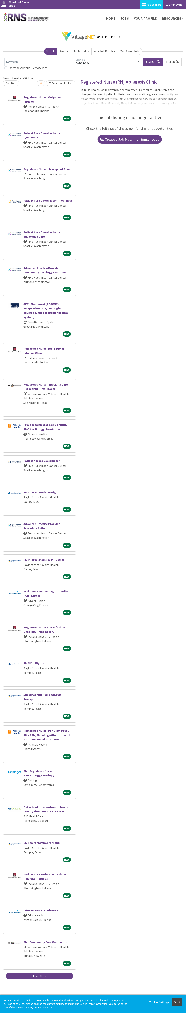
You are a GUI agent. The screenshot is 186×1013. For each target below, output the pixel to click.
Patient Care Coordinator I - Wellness (47, 200)
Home (110, 18)
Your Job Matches (105, 51)
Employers (174, 4)
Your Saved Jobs (130, 51)
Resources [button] (171, 18)
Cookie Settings (159, 1002)
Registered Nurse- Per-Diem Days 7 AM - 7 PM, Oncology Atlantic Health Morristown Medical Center (46, 735)
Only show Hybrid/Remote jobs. (28, 68)
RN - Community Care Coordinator (45, 942)
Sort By (10, 83)
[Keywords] (39, 62)
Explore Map (81, 51)
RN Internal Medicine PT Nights (43, 560)
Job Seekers (151, 4)
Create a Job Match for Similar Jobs (129, 139)
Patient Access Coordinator (41, 460)
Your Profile (145, 18)
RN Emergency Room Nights (42, 843)
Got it (177, 1002)
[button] (172, 62)
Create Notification (60, 83)
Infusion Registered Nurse (40, 910)
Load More (39, 976)
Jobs (124, 18)
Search (50, 51)
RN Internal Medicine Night (41, 492)
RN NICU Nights (33, 663)
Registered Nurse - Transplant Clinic (47, 169)
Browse (64, 51)
